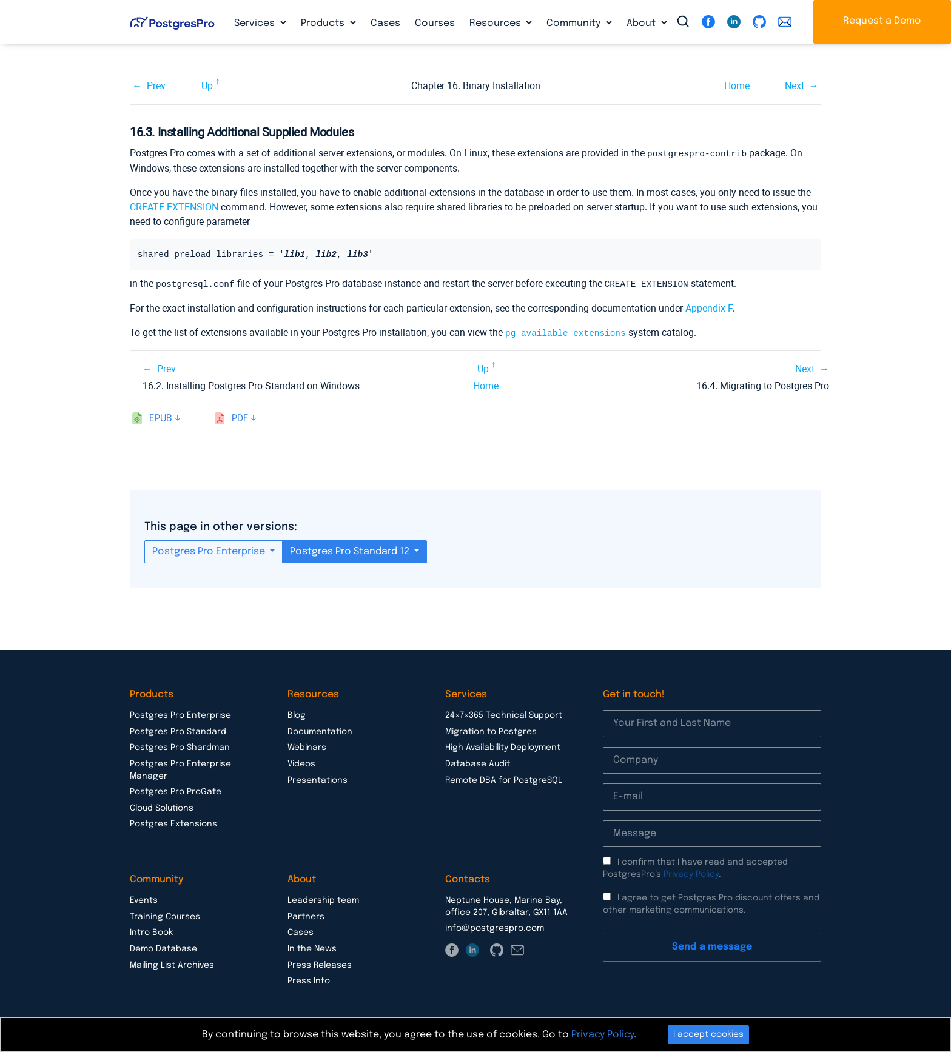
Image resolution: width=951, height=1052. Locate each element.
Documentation (319, 730)
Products (324, 23)
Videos (301, 762)
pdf (240, 417)
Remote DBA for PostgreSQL (503, 778)
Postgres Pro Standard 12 (351, 549)
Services (255, 23)
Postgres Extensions (173, 822)
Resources (496, 23)
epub (160, 417)
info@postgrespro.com (494, 926)
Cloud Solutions (161, 806)
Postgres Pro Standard (178, 730)
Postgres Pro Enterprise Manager (180, 768)
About (642, 23)
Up (207, 86)
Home (737, 86)
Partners (305, 915)
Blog (296, 713)
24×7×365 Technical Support (503, 713)
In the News (312, 947)
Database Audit (477, 762)
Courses (435, 23)
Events (144, 898)
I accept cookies (708, 1034)
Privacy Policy (691, 872)
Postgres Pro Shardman (180, 746)
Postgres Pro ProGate (175, 790)
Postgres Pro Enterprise (209, 549)
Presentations (317, 778)
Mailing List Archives (172, 963)
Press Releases (319, 963)
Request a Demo (882, 21)
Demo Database (163, 947)
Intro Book (151, 930)
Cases (385, 23)
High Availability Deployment (502, 746)
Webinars (306, 746)
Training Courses (165, 915)
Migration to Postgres (491, 730)
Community (574, 23)
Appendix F (708, 307)
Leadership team (323, 898)
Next (794, 86)
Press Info (308, 979)
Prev (156, 86)
